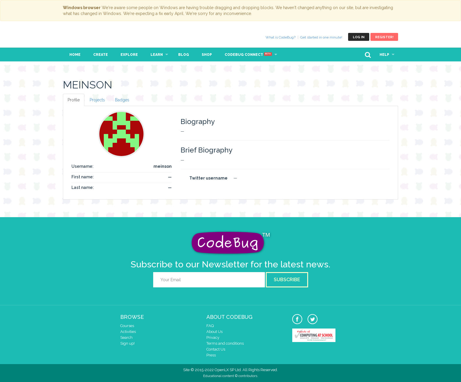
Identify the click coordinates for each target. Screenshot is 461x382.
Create (100, 55)
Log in (359, 37)
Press (211, 355)
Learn (157, 55)
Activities (128, 331)
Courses (127, 326)
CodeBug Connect (248, 54)
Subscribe (287, 279)
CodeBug (82, 36)
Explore (129, 55)
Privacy (212, 337)
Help (384, 55)
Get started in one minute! (321, 37)
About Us (214, 331)
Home (75, 55)
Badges (122, 100)
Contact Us (215, 349)
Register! (384, 37)
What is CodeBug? (280, 37)
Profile (74, 100)
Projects (97, 100)
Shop (207, 55)
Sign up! (127, 343)
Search (126, 337)
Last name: (82, 187)
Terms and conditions (225, 343)
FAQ (210, 326)
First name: (82, 177)
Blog (183, 55)
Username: (82, 166)
